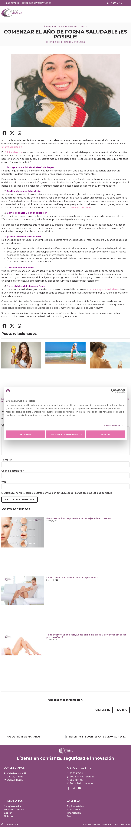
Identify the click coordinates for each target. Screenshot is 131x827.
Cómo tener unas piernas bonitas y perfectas (72, 577)
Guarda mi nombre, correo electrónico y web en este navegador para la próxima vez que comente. (58, 493)
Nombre (6, 460)
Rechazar (25, 434)
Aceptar (105, 434)
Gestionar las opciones (65, 434)
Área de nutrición (55, 26)
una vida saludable (11, 147)
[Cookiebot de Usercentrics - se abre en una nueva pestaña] (113, 391)
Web (4, 482)
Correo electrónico (12, 471)
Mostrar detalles (112, 425)
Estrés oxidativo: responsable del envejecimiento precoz (78, 518)
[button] (128, 13)
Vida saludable (77, 26)
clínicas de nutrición (80, 207)
